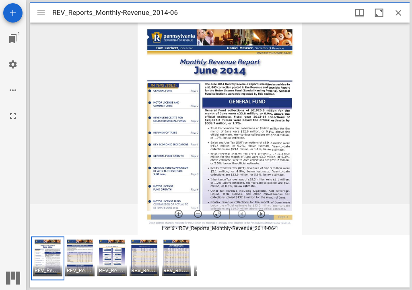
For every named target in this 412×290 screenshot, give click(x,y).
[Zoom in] (178, 214)
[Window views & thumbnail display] (359, 13)
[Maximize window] (379, 13)
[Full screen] (13, 116)
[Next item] (261, 214)
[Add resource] (13, 13)
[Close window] (398, 13)
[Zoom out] (198, 214)
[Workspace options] (13, 90)
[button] (47, 258)
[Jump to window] (13, 38)
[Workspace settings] (13, 64)
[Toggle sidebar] (41, 13)
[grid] (220, 261)
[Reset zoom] (217, 214)
